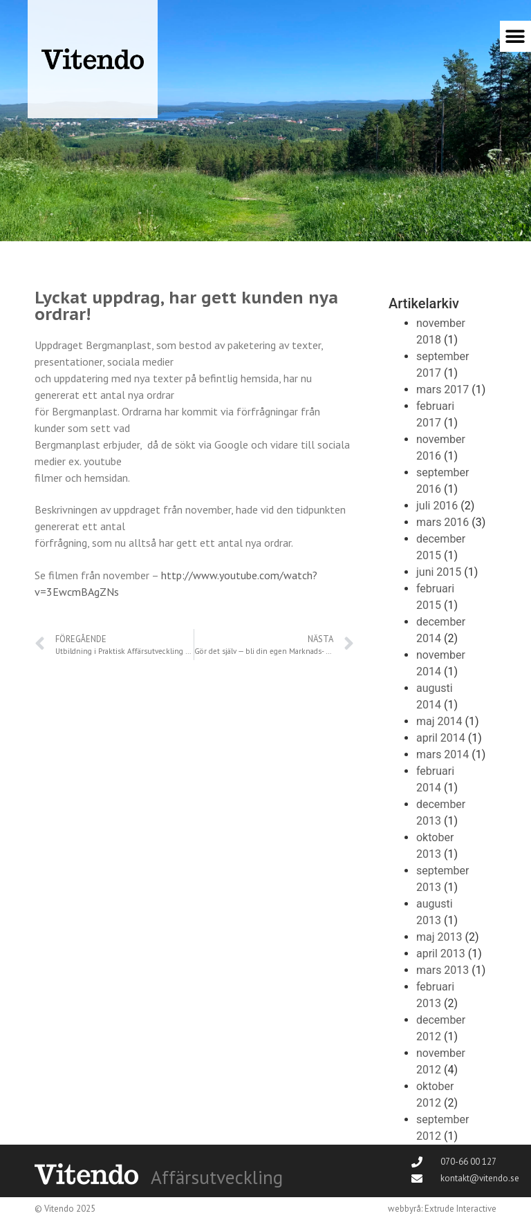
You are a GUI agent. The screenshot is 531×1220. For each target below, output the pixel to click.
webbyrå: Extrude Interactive (442, 1208)
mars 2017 (442, 389)
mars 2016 (442, 522)
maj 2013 (439, 937)
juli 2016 (437, 505)
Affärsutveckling (217, 1177)
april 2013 (440, 953)
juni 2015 (438, 572)
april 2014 (440, 737)
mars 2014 (442, 754)
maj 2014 (439, 721)
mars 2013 (442, 970)
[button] (515, 36)
